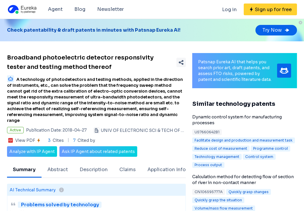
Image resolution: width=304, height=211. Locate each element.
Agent (55, 9)
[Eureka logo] (21, 9)
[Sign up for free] (270, 9)
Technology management (217, 156)
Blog (79, 9)
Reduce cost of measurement (221, 148)
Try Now (276, 30)
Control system (259, 156)
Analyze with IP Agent (32, 151)
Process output (208, 165)
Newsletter (110, 9)
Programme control (270, 148)
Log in (229, 9)
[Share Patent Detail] (181, 62)
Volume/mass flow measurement (224, 208)
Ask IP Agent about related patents (98, 151)
